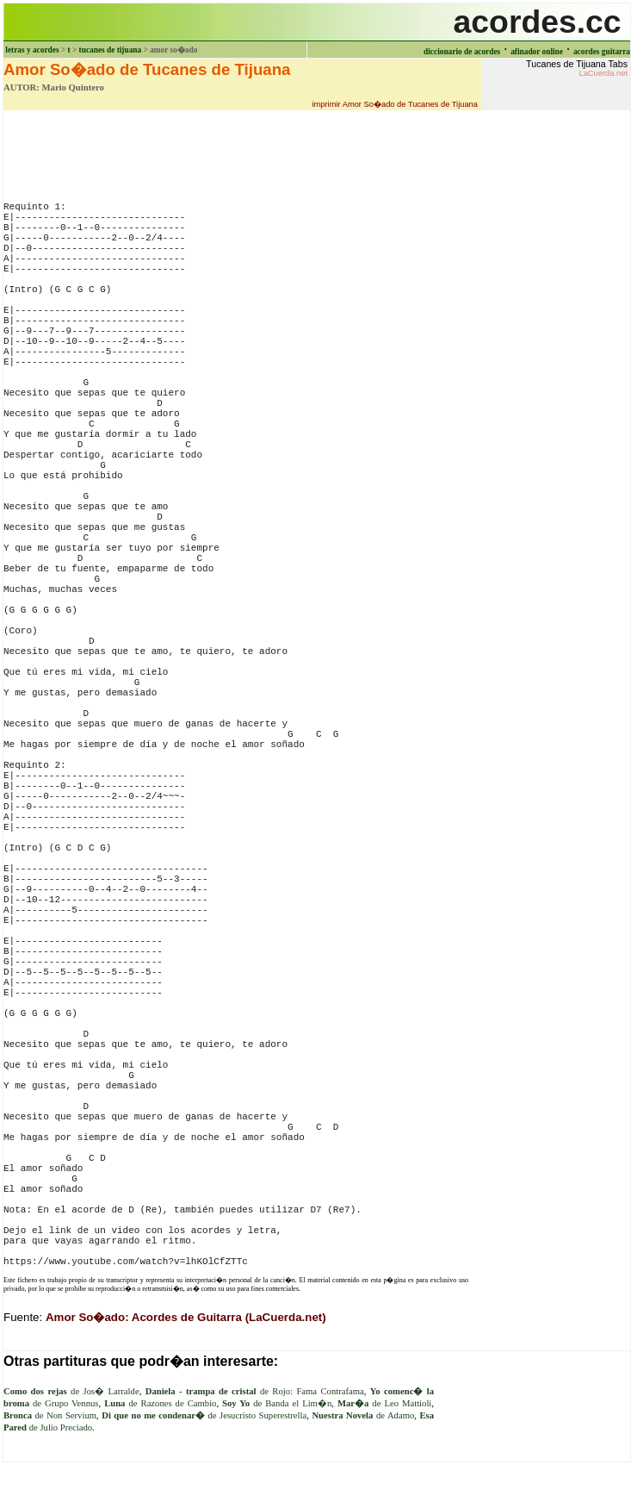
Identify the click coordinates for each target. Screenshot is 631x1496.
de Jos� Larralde (71, 1391)
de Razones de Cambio (160, 1403)
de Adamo (363, 1415)
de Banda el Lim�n (276, 1403)
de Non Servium (49, 1415)
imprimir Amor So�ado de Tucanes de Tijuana (395, 104)
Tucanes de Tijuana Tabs (577, 68)
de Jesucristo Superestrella (204, 1415)
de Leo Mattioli (384, 1403)
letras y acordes (32, 50)
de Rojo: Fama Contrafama (254, 1391)
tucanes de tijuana (110, 50)
